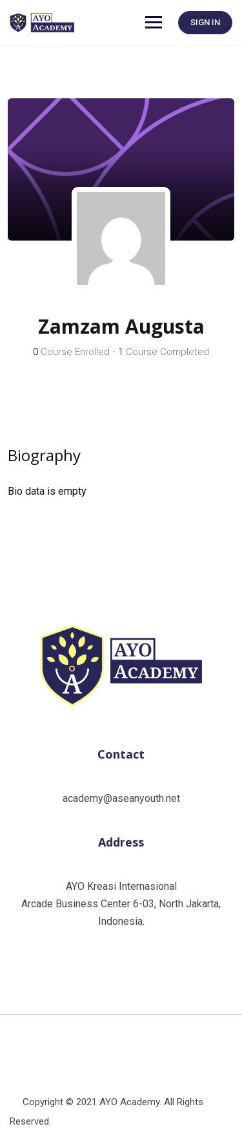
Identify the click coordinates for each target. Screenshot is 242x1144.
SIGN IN (205, 22)
